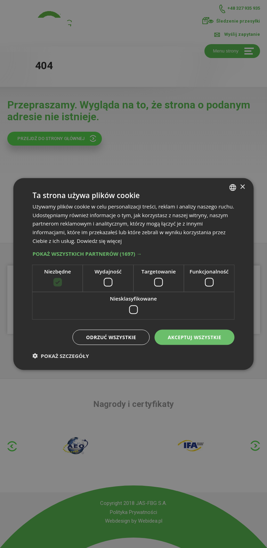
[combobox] (232, 187)
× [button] (242, 187)
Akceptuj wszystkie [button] (194, 337)
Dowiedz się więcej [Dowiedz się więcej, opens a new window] (99, 240)
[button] (133, 253)
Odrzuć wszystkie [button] (111, 337)
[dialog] (133, 274)
